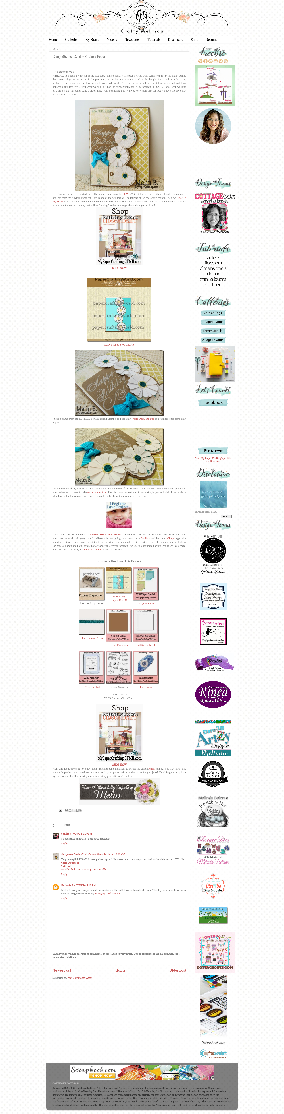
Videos (112, 40)
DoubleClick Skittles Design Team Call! (83, 869)
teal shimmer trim (96, 492)
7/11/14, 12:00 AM (114, 854)
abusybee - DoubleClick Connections (82, 854)
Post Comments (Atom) (80, 977)
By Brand (92, 40)
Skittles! (66, 866)
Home (53, 40)
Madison (145, 538)
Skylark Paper (146, 603)
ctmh (152, 768)
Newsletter (132, 40)
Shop (194, 40)
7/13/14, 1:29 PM (86, 885)
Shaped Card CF (119, 600)
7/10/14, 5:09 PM (82, 833)
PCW (126, 194)
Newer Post (61, 970)
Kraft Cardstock (119, 645)
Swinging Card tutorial (108, 893)
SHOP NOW (119, 268)
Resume (211, 40)
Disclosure (175, 40)
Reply (64, 843)
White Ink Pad (92, 686)
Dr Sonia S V (68, 885)
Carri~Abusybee (70, 862)
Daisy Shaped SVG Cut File (119, 344)
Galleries (71, 40)
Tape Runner (146, 686)
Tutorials (153, 40)
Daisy (122, 596)
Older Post (177, 970)
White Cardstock (146, 645)
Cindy (170, 538)
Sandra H (66, 833)
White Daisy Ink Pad (142, 418)
